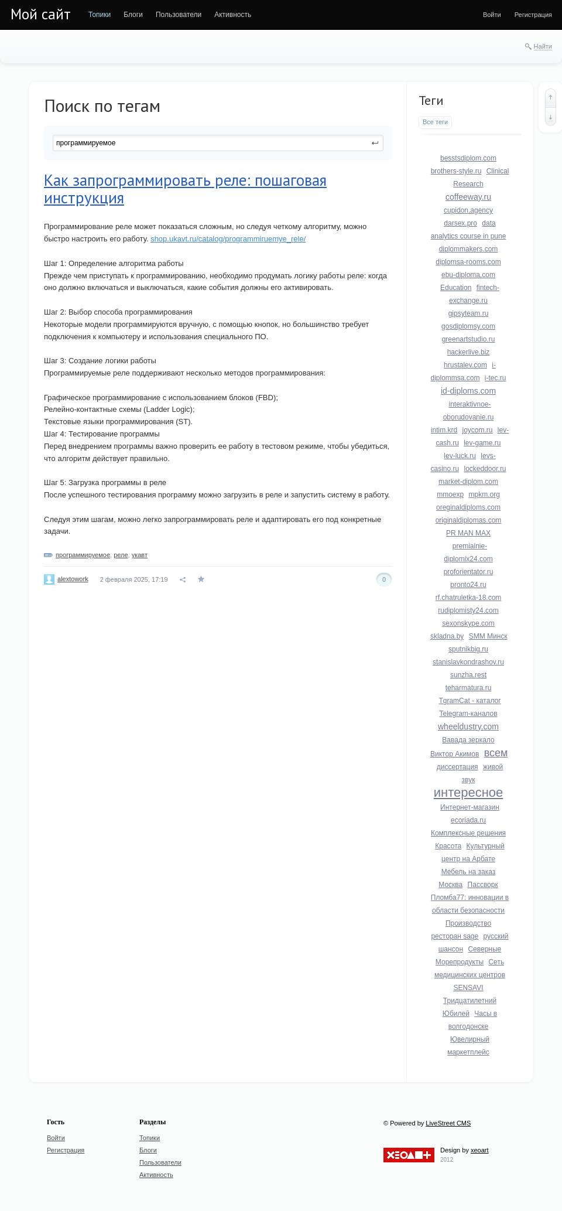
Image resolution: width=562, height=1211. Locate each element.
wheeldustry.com (468, 726)
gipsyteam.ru (468, 313)
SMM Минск (488, 636)
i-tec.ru (495, 378)
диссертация (457, 767)
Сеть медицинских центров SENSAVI (469, 975)
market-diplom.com (468, 481)
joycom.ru (477, 430)
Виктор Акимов (454, 754)
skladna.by (447, 636)
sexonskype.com (468, 623)
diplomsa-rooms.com (468, 262)
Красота (448, 846)
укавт (140, 554)
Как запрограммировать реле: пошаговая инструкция (185, 188)
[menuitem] (99, 14)
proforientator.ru (469, 572)
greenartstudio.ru (468, 339)
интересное (468, 792)
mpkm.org (484, 494)
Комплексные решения (468, 833)
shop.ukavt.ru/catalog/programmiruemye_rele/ (228, 238)
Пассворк (483, 885)
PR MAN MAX (468, 533)
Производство (468, 923)
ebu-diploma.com (468, 275)
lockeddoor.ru (485, 469)
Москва (450, 885)
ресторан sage (454, 936)
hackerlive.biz (468, 352)
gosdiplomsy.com (468, 326)
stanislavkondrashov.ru (468, 662)
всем (496, 753)
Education (455, 288)
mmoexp (450, 494)
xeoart (480, 1150)
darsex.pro (460, 223)
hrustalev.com (465, 365)
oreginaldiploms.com (468, 507)
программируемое (83, 554)
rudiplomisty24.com (468, 610)
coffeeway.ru (468, 197)
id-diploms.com (468, 390)
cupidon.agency (468, 210)
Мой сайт (41, 14)
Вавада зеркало (468, 740)
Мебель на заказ (468, 872)
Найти (543, 46)
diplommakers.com (468, 249)
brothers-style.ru (456, 171)
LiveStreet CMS (448, 1123)
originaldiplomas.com (469, 520)
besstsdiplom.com (468, 158)
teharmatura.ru (469, 688)
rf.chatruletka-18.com (469, 597)
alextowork (72, 578)
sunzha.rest (468, 675)
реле (121, 554)
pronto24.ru (468, 585)
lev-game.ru (482, 443)
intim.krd (444, 430)
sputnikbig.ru (468, 649)
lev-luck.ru (460, 456)
